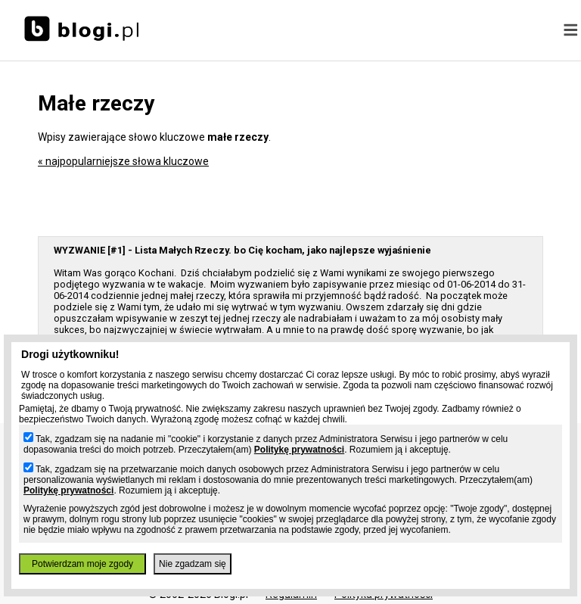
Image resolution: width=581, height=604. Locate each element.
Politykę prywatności (299, 449)
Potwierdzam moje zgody (82, 564)
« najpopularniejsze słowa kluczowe (123, 161)
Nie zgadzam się (192, 564)
